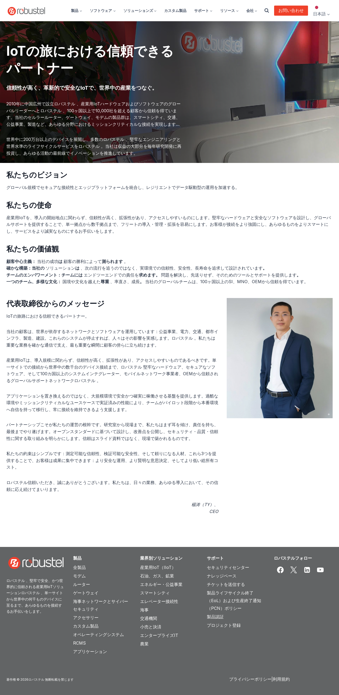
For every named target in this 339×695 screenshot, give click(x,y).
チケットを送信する (226, 584)
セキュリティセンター (228, 567)
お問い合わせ (291, 10)
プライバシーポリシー (250, 679)
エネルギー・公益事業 (161, 584)
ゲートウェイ (86, 592)
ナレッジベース (222, 576)
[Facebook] (280, 570)
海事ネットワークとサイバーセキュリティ (100, 605)
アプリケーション (90, 651)
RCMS (79, 643)
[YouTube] (320, 570)
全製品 (79, 567)
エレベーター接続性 (159, 601)
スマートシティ (155, 592)
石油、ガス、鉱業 (157, 576)
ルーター (81, 584)
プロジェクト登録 (224, 625)
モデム (79, 576)
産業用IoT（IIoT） (158, 567)
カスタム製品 (175, 10)
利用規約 (281, 679)
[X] (293, 570)
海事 (144, 609)
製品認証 (215, 616)
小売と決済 (150, 626)
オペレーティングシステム (98, 634)
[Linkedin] (307, 570)
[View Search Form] (266, 10)
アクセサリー (86, 617)
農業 (144, 643)
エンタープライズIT (159, 635)
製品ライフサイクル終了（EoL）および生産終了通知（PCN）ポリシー (234, 600)
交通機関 (148, 618)
